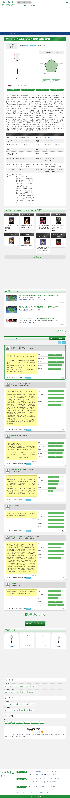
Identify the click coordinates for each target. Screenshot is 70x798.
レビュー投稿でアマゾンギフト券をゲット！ (20, 734)
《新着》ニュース (42, 299)
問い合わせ (49, 793)
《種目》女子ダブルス (43, 310)
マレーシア (27, 722)
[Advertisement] (35, 19)
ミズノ (14, 686)
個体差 (32, 710)
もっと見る (61, 330)
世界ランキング (32, 789)
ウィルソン (20, 686)
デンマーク (19, 722)
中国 (10, 722)
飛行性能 (16, 710)
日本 (6, 722)
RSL (19, 704)
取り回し (31, 692)
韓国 (14, 722)
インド (41, 722)
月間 (64, 342)
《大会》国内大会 (23, 299)
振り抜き (24, 692)
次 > (42, 614)
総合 (6, 692)
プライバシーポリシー (22, 793)
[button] (17, 63)
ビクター (27, 686)
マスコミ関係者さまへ (41, 793)
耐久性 (10, 710)
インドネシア (34, 722)
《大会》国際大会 (23, 322)
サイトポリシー (31, 793)
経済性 (27, 710)
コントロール (12, 692)
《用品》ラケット (32, 299)
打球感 (19, 692)
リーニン (33, 686)
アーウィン (25, 704)
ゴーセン (14, 704)
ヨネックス (8, 686)
